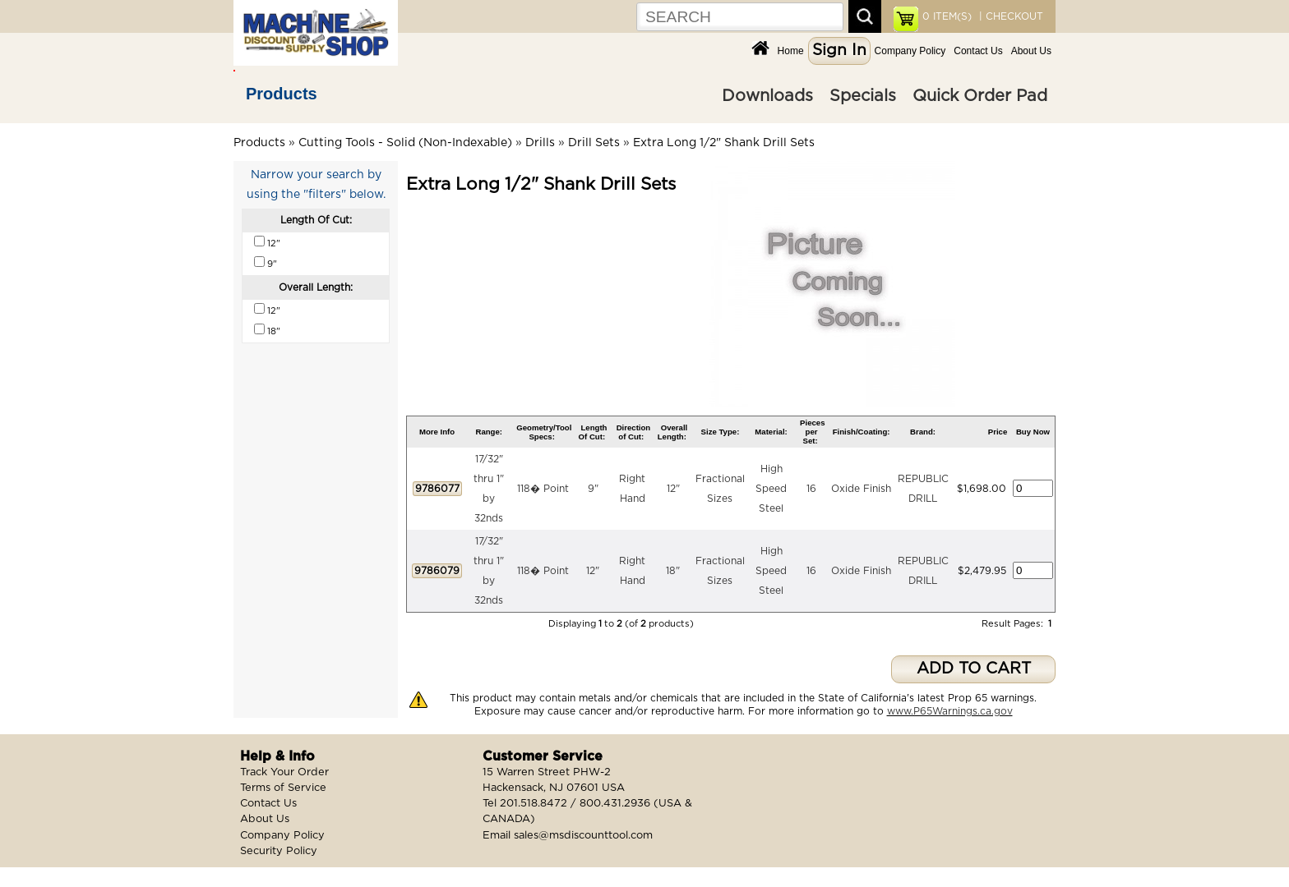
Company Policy (910, 51)
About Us (1031, 51)
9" (593, 489)
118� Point (543, 489)
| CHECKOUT (1009, 16)
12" (673, 489)
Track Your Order (284, 772)
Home (791, 51)
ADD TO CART (974, 669)
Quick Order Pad (979, 96)
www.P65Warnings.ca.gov (950, 711)
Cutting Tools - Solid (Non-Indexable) (405, 143)
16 (811, 489)
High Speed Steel (771, 488)
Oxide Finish (861, 489)
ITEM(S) (947, 16)
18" (673, 571)
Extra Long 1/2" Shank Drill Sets (724, 143)
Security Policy (278, 851)
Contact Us (978, 51)
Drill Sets (594, 143)
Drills (540, 143)
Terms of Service (283, 788)
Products (281, 94)
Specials (862, 96)
